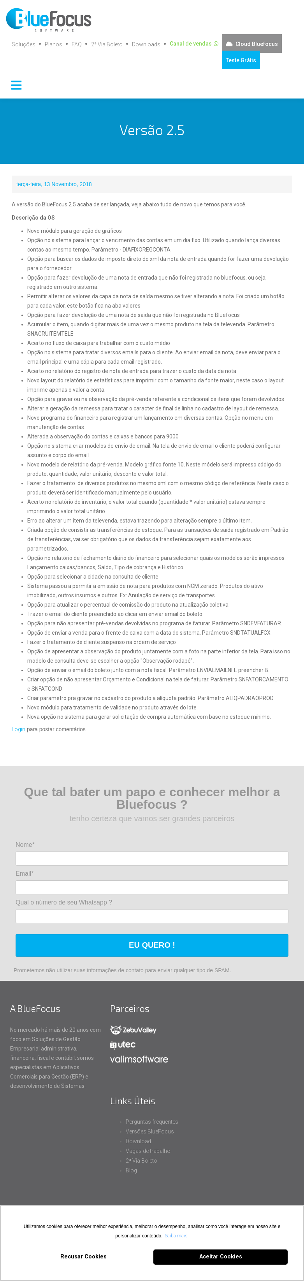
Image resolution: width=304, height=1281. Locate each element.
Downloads (146, 44)
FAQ (77, 44)
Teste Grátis (241, 60)
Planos (53, 44)
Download (138, 1141)
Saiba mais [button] (176, 1236)
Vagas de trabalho (148, 1151)
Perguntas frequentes (152, 1122)
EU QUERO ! (152, 945)
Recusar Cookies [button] (83, 1256)
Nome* (25, 844)
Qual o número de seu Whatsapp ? (64, 902)
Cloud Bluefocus (256, 44)
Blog (131, 1170)
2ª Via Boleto (107, 44)
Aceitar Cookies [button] (220, 1256)
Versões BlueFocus (150, 1131)
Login (18, 729)
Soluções (23, 44)
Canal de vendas (191, 43)
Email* (24, 873)
